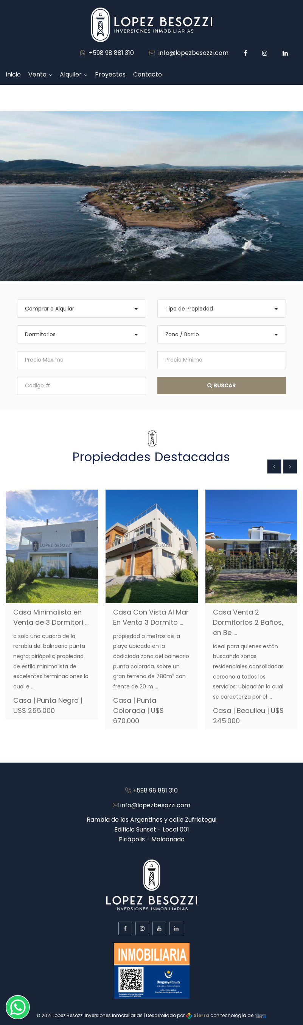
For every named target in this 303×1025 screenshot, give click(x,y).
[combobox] (81, 309)
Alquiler (71, 74)
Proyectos (110, 74)
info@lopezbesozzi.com (188, 52)
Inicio (13, 74)
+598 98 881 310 (107, 52)
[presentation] (274, 466)
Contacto (147, 74)
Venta (37, 74)
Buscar (221, 385)
